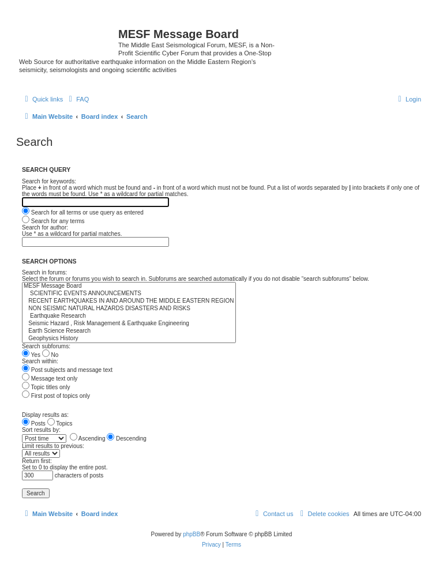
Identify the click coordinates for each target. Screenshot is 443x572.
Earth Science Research (128, 331)
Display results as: (45, 415)
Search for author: (45, 227)
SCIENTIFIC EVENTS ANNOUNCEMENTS (128, 294)
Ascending (88, 438)
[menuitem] (77, 99)
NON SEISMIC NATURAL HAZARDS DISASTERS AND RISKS (128, 309)
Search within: (40, 361)
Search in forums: (44, 272)
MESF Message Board (128, 286)
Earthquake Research (128, 316)
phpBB (191, 534)
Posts (34, 423)
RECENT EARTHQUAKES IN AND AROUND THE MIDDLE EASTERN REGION (128, 301)
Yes (31, 355)
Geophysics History (128, 339)
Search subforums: (46, 346)
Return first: (37, 461)
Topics (60, 423)
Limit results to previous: (53, 446)
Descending (127, 438)
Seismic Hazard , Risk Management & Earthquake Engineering (128, 324)
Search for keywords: (49, 181)
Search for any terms (53, 221)
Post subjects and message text (67, 370)
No (50, 355)
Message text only (49, 378)
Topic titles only (46, 387)
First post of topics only (56, 396)
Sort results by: (41, 430)
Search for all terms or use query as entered (83, 212)
